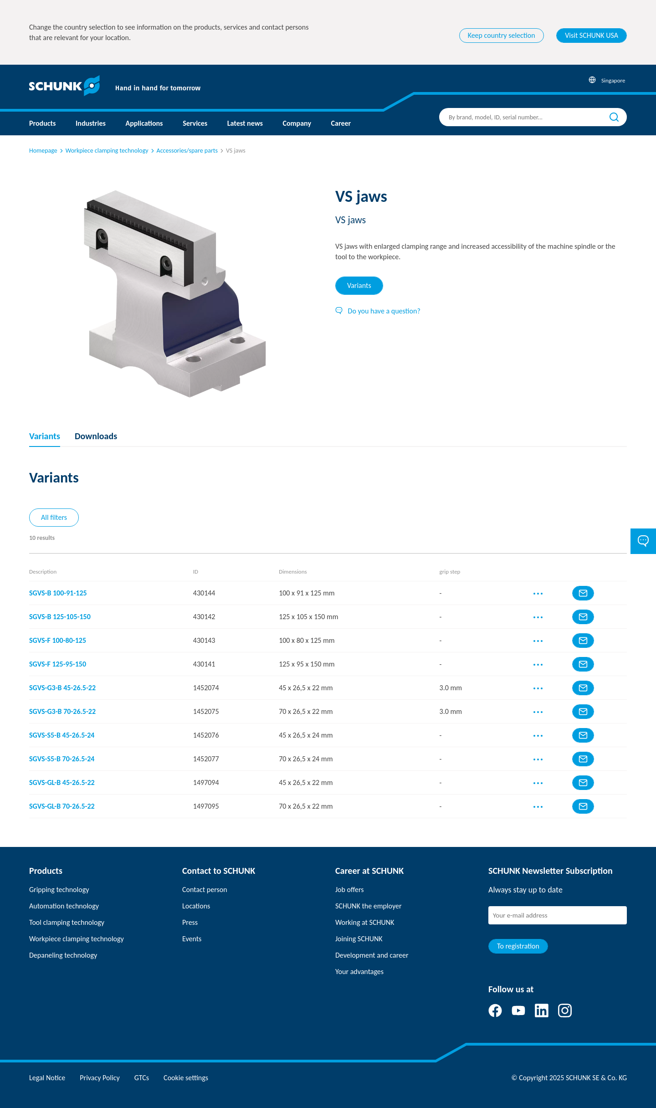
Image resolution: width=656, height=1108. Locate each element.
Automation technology (64, 906)
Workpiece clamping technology (103, 150)
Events (191, 938)
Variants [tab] (359, 285)
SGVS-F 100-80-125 (57, 640)
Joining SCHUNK (359, 938)
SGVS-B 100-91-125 (58, 593)
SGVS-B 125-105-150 (60, 616)
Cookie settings (186, 1077)
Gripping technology (59, 889)
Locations (196, 906)
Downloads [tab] (96, 436)
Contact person (204, 889)
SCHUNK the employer (368, 906)
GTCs (141, 1077)
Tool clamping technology (66, 922)
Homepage (43, 150)
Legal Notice (47, 1077)
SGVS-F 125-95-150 (57, 664)
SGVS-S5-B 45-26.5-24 (61, 735)
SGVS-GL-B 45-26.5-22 (62, 782)
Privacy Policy (100, 1077)
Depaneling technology (63, 955)
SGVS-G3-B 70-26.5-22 (62, 711)
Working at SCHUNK (364, 922)
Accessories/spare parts (183, 150)
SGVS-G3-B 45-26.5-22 (62, 687)
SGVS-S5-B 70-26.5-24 (61, 758)
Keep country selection (501, 35)
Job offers (349, 889)
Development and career (372, 955)
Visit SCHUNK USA (591, 35)
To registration (518, 946)
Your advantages (359, 971)
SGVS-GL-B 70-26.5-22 (62, 806)
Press (190, 922)
